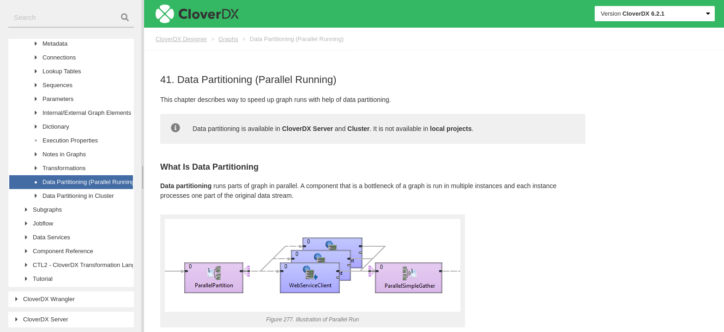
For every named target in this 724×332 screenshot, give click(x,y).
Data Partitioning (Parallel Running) (297, 39)
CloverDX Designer (181, 39)
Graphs (228, 39)
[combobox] (71, 18)
